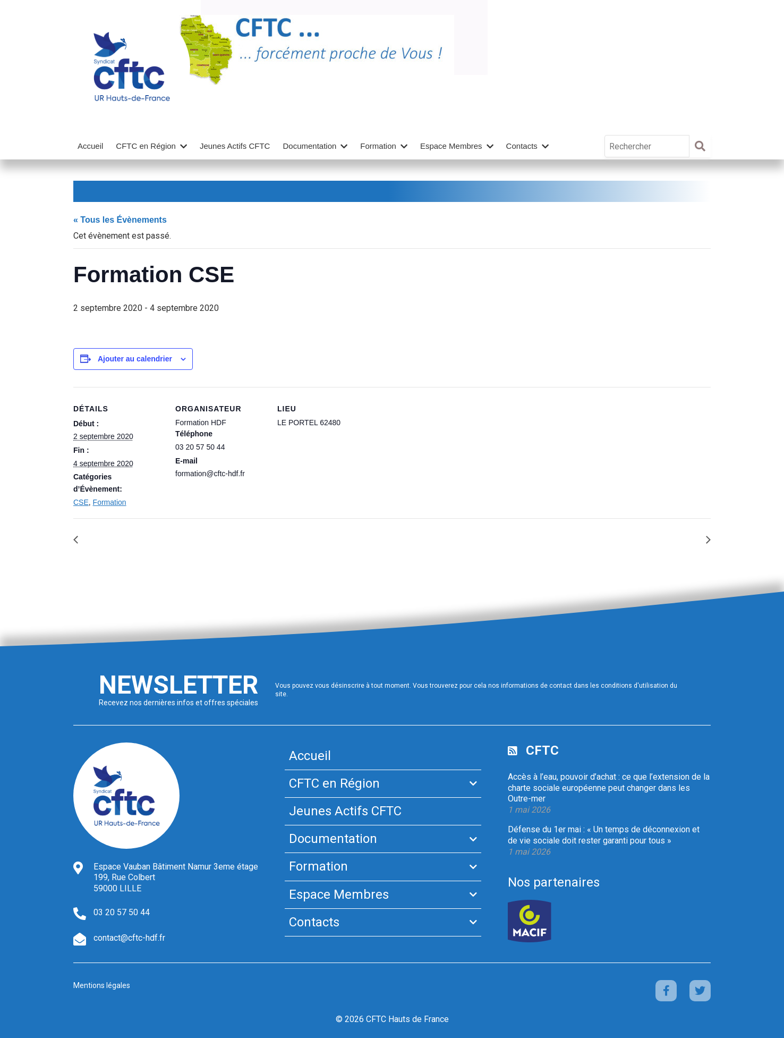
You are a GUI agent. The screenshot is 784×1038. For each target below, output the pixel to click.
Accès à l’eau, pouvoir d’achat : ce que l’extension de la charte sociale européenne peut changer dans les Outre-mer (609, 788)
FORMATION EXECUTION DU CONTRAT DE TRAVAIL (595, 539)
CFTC (542, 750)
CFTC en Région (146, 145)
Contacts (522, 145)
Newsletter (178, 685)
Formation (378, 145)
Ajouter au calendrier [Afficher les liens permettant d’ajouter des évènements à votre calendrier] (135, 359)
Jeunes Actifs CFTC (235, 145)
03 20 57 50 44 (121, 912)
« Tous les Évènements (120, 219)
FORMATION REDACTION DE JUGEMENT (167, 539)
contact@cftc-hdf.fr (129, 938)
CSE (81, 502)
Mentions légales (101, 985)
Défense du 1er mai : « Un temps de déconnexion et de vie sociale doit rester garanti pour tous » (604, 835)
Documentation (309, 145)
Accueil (90, 145)
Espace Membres (451, 145)
